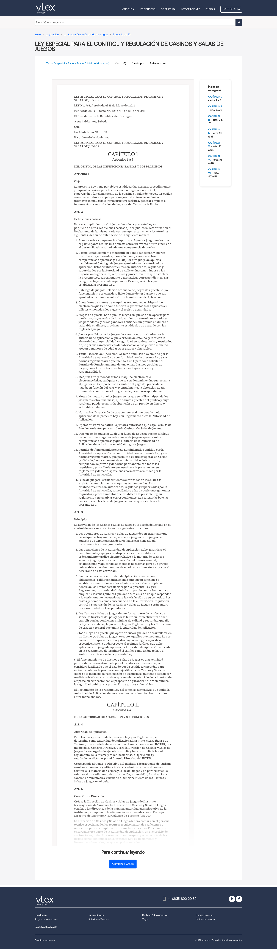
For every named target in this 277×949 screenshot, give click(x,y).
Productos (148, 9)
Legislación (41, 915)
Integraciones (190, 9)
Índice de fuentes (205, 919)
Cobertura (168, 9)
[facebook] (239, 899)
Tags (145, 919)
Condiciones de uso (45, 940)
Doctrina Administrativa (155, 915)
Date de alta (231, 9)
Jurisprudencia (96, 915)
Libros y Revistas (204, 915)
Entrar (210, 9)
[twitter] (232, 899)
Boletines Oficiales (98, 919)
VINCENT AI (128, 9)
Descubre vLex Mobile (46, 927)
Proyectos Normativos (46, 919)
